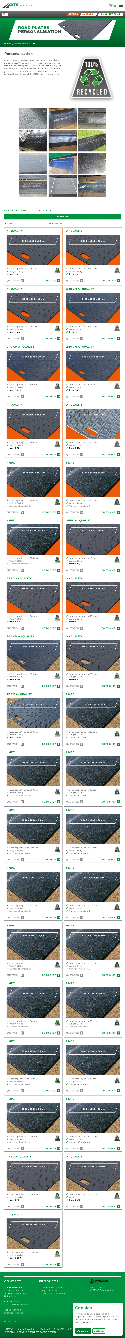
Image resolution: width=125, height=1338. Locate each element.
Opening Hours (11, 1321)
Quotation (15, 280)
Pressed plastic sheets (53, 1288)
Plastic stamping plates (53, 1293)
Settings (99, 1331)
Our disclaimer (27, 1329)
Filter (62, 216)
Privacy (9, 1329)
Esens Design (48, 1332)
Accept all (84, 1330)
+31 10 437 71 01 (13, 1310)
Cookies (45, 1329)
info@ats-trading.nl (13, 1313)
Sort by (8, 223)
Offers (73, 14)
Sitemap (59, 1329)
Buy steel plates (50, 1290)
